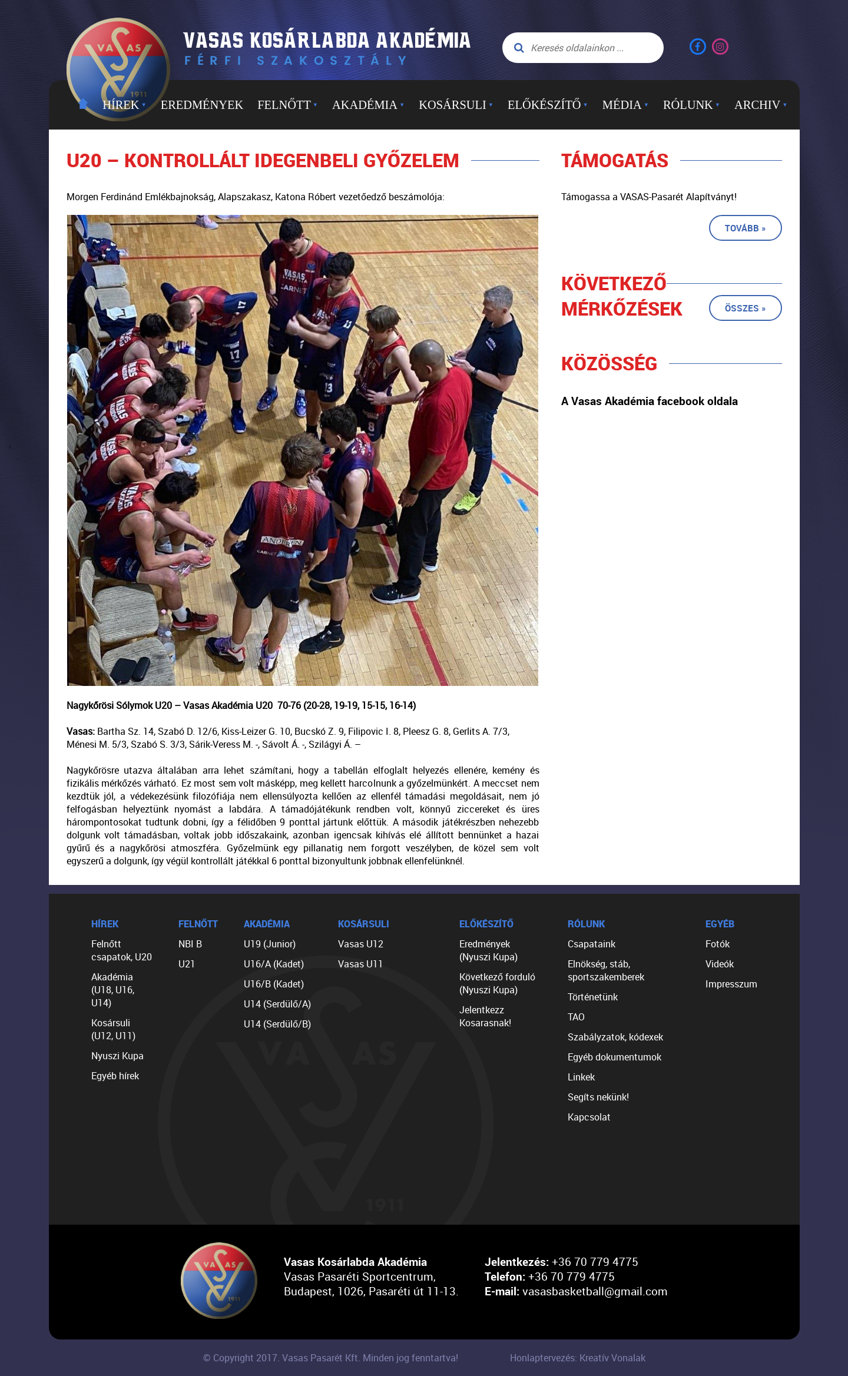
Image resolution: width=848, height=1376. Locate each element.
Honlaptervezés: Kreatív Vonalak (577, 1357)
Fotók (717, 943)
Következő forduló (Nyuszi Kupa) (497, 983)
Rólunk (691, 104)
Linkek (581, 1076)
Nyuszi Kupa (117, 1055)
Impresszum (731, 983)
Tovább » (745, 228)
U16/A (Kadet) (274, 963)
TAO (576, 1016)
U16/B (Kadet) (274, 983)
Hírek (124, 104)
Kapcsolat (589, 1116)
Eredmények (202, 104)
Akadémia (368, 104)
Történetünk (593, 996)
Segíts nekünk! (598, 1096)
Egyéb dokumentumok (614, 1056)
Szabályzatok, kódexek (615, 1036)
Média (625, 104)
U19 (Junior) (270, 943)
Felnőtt (287, 104)
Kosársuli (456, 104)
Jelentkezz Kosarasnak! (485, 1016)
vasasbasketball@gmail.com (595, 1291)
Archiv (760, 104)
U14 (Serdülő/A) (277, 1003)
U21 (187, 963)
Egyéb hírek (115, 1075)
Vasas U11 (360, 963)
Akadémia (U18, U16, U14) (112, 989)
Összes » (745, 308)
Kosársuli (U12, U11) (113, 1029)
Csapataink (591, 943)
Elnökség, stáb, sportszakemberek (606, 970)
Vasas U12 (360, 943)
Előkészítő (548, 104)
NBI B (190, 943)
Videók (719, 963)
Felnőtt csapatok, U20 (121, 950)
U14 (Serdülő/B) (277, 1023)
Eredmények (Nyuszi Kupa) (488, 950)
